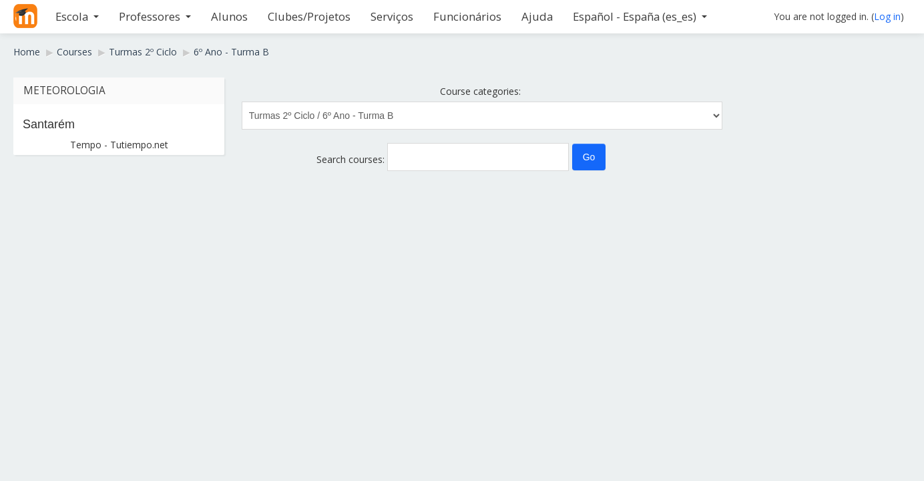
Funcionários (467, 16)
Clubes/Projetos (309, 16)
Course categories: (480, 91)
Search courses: (351, 159)
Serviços (392, 16)
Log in (887, 16)
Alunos (229, 16)
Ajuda (537, 16)
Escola (77, 16)
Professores (155, 16)
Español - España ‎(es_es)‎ (640, 16)
